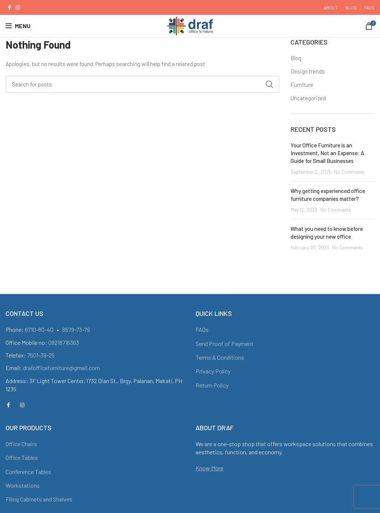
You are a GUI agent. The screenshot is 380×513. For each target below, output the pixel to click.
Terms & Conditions (220, 357)
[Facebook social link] (9, 7)
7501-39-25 (41, 355)
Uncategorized (308, 98)
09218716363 (63, 342)
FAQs (202, 329)
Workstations (23, 485)
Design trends (308, 71)
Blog (296, 58)
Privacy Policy (213, 371)
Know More (209, 467)
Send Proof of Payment (224, 343)
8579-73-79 (76, 329)
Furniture (302, 84)
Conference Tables (28, 471)
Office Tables (22, 457)
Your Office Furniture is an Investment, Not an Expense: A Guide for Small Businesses (327, 153)
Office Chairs (21, 443)
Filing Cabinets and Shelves (39, 499)
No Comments (349, 172)
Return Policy (212, 385)
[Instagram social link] (17, 7)
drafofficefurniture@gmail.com (61, 367)
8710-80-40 (39, 329)
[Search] (142, 84)
